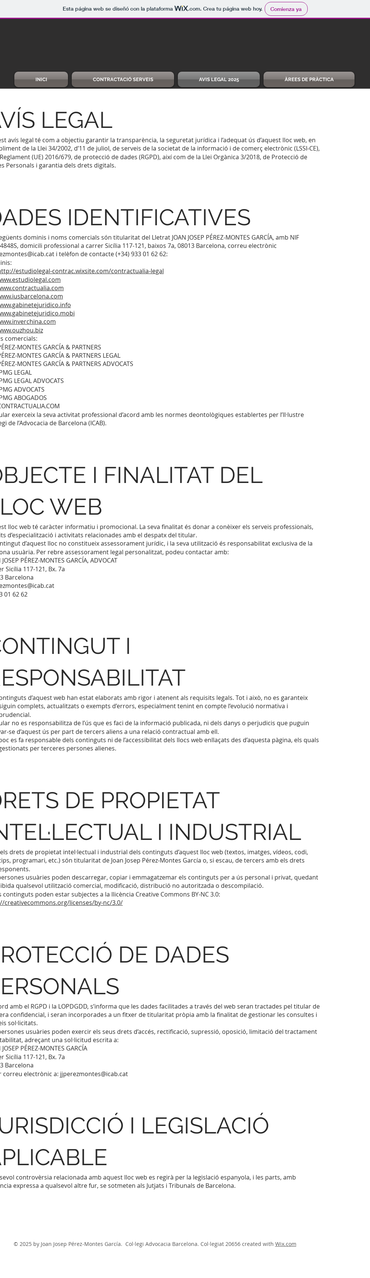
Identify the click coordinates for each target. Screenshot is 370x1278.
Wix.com (285, 1243)
